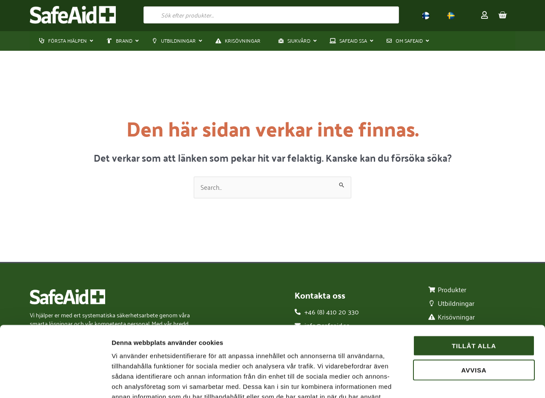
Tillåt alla (474, 285)
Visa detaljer (463, 381)
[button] (120, 41)
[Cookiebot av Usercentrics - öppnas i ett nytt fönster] (55, 381)
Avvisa (474, 309)
